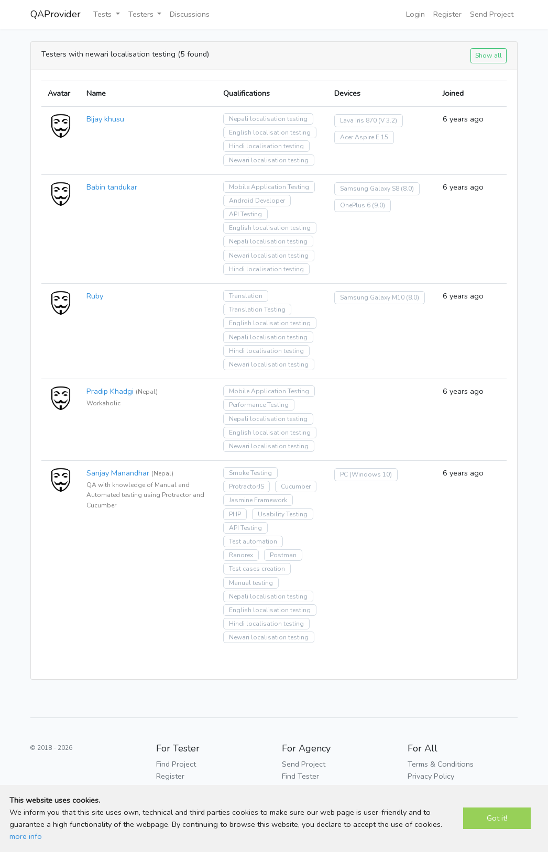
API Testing (245, 214)
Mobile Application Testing (269, 187)
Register (447, 14)
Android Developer (257, 200)
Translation (245, 296)
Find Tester (300, 776)
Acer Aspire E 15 (364, 137)
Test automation (253, 541)
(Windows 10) (370, 474)
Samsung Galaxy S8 (369, 188)
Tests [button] (103, 14)
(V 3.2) (387, 120)
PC (344, 474)
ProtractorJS (246, 486)
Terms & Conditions (441, 764)
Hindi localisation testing (266, 146)
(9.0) (378, 205)
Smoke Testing (250, 473)
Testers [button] (142, 14)
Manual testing (251, 583)
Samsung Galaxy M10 (372, 297)
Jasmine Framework (258, 500)
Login (415, 14)
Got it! (497, 818)
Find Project (176, 764)
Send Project (491, 14)
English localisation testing (270, 132)
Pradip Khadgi (110, 391)
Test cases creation (257, 569)
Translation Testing (257, 309)
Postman (283, 555)
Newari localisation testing (269, 160)
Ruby (94, 296)
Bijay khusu (105, 119)
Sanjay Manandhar (117, 473)
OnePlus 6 (355, 205)
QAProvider (55, 14)
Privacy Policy (431, 776)
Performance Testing (259, 405)
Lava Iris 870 (358, 120)
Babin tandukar (111, 187)
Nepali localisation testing (268, 119)
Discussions (190, 14)
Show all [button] (488, 55)
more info (25, 836)
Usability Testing (283, 514)
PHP (235, 514)
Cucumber (296, 486)
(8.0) (407, 188)
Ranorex (241, 555)
